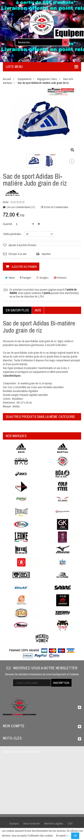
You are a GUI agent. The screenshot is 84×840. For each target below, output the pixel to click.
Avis (38, 310)
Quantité (7, 224)
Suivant (71, 161)
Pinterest (60, 277)
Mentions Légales (53, 823)
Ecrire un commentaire (56, 207)
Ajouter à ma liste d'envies (22, 245)
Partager (25, 277)
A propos (14, 823)
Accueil (7, 79)
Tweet (10, 277)
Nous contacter (31, 823)
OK (75, 835)
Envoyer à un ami (17, 254)
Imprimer (46, 254)
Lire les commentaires (20, 207)
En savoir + (62, 835)
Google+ (42, 277)
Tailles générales (12, 234)
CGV (70, 823)
